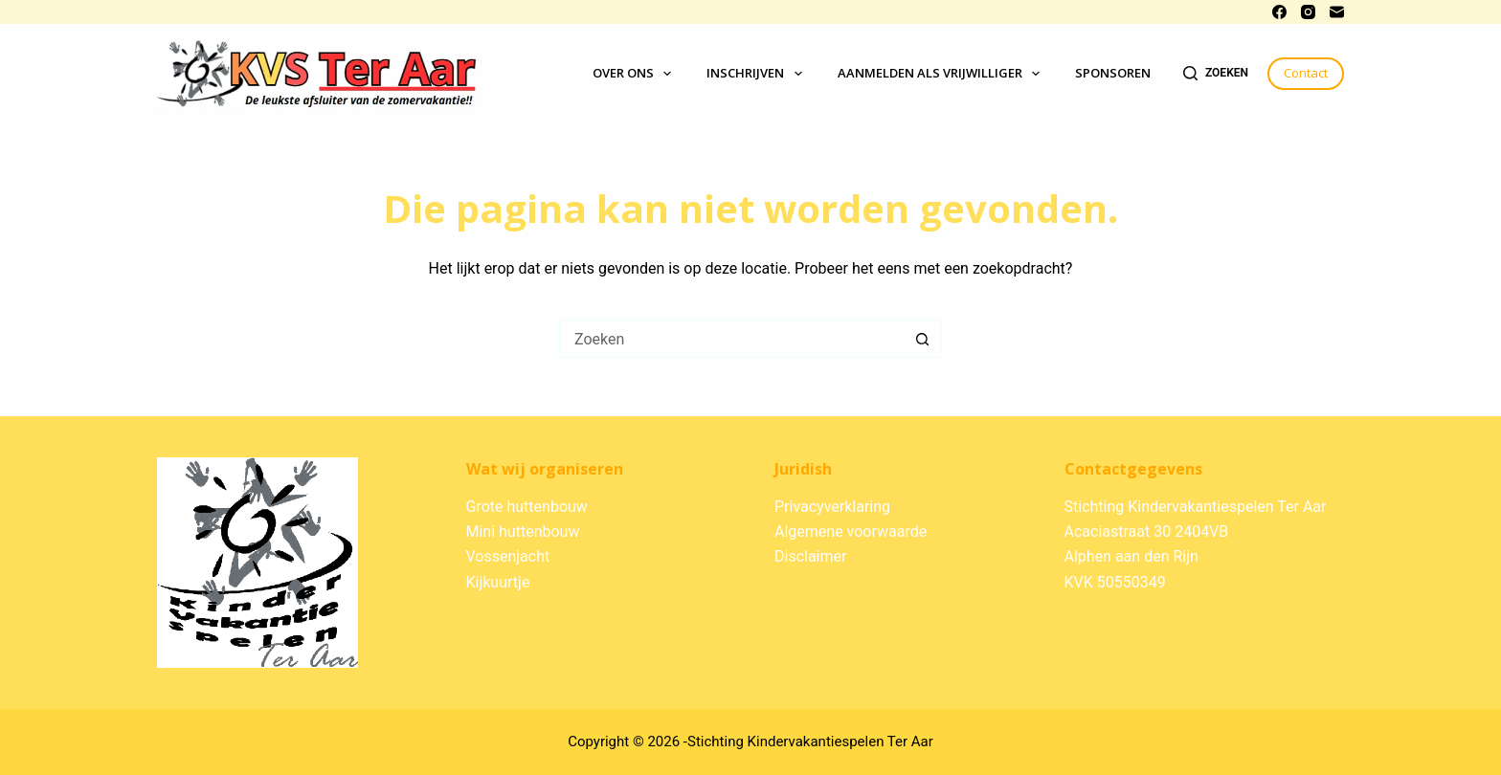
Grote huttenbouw (527, 507)
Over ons (636, 73)
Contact (1306, 72)
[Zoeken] (1215, 73)
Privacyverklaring (832, 507)
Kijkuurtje (498, 582)
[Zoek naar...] (731, 339)
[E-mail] (1337, 12)
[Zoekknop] (923, 339)
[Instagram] (1308, 12)
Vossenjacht (508, 556)
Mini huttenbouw (523, 531)
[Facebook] (1279, 12)
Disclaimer (810, 556)
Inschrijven (758, 73)
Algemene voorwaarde (850, 531)
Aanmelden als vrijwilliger (943, 73)
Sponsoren (1113, 72)
